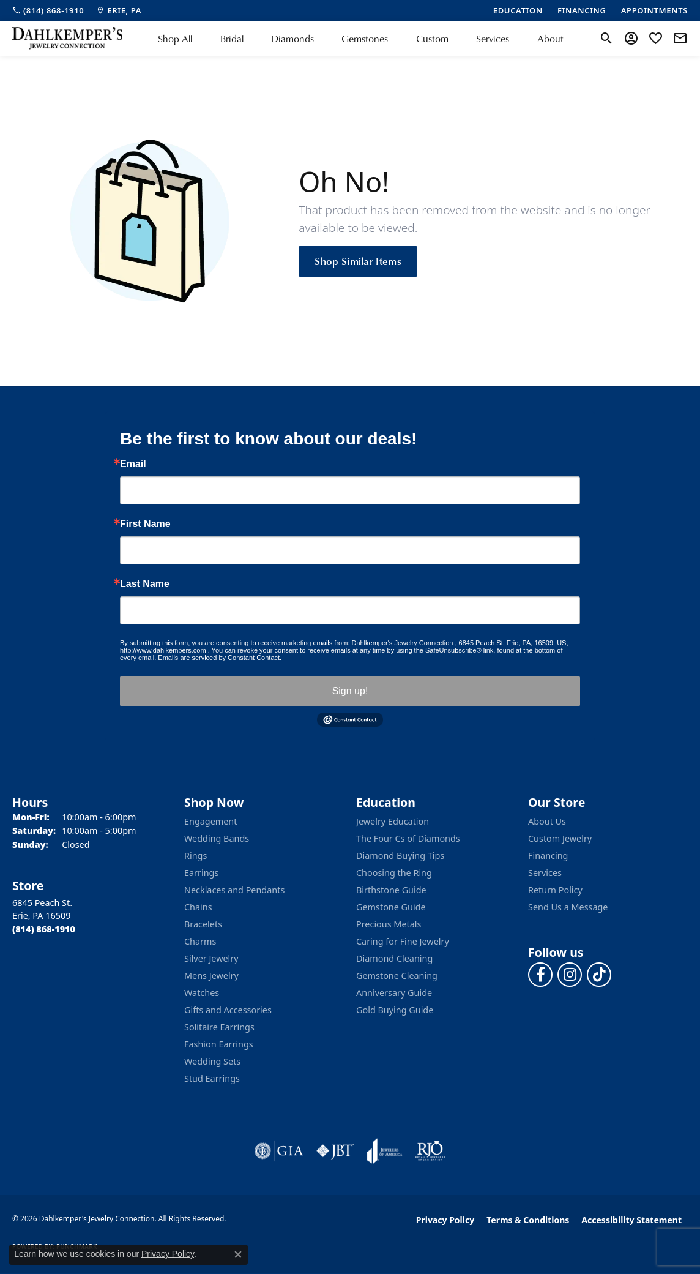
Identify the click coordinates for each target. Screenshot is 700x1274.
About (550, 38)
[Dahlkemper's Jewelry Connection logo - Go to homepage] (67, 38)
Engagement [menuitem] (210, 821)
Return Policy (555, 890)
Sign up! (350, 691)
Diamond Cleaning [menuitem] (394, 958)
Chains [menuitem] (198, 907)
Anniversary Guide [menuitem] (394, 993)
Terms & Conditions (527, 1220)
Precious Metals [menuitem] (388, 924)
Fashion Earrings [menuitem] (218, 1044)
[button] (606, 38)
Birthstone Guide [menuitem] (391, 890)
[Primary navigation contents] (360, 38)
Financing (548, 855)
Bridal (232, 38)
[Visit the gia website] (279, 1151)
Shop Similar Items (358, 260)
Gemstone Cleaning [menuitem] (397, 975)
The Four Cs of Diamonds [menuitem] (408, 838)
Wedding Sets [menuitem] (212, 1061)
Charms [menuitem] (200, 941)
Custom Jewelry (560, 838)
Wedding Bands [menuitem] (216, 838)
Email (133, 464)
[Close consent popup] (238, 1254)
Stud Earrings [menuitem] (212, 1078)
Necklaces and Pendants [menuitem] (234, 890)
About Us (547, 821)
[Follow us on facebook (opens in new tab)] (540, 974)
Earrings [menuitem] (201, 873)
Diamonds (292, 38)
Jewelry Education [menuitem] (392, 821)
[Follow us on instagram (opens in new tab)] (569, 974)
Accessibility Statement (631, 1220)
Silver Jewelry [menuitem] (211, 958)
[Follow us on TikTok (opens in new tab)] (599, 974)
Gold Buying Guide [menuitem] (394, 1010)
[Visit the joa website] (385, 1151)
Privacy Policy (445, 1220)
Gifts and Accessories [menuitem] (228, 1010)
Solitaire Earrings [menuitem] (219, 1027)
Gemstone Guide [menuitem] (391, 907)
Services (492, 38)
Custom (432, 38)
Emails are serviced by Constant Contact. (219, 657)
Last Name (144, 584)
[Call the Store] (43, 929)
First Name (145, 524)
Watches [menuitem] (201, 993)
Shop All (175, 38)
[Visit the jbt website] (335, 1151)
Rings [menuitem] (195, 855)
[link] (48, 10)
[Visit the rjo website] (430, 1151)
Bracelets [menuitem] (203, 924)
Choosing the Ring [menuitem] (394, 873)
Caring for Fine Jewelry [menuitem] (402, 941)
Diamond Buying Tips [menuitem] (400, 855)
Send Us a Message (568, 907)
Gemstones (364, 38)
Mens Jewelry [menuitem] (211, 975)
